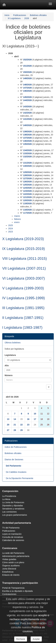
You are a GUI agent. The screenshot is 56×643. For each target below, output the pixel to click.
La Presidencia (9, 496)
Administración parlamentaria (15, 556)
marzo (17, 216)
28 (15, 430)
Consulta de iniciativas (12, 537)
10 (35, 413)
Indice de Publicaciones (16, 447)
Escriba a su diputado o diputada (17, 591)
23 (28, 424)
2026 (26, 18)
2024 (10, 228)
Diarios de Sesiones (14, 459)
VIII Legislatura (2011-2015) (24, 258)
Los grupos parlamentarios (14, 515)
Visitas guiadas (9, 559)
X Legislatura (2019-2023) (23, 239)
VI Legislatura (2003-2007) (23, 278)
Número (9, 375)
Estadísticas (7, 572)
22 (21, 424)
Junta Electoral (9, 568)
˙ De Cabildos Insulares (15, 472)
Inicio (6, 15)
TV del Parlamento (11, 528)
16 (28, 419)
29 (21, 430)
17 (35, 419)
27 (8, 430)
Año (7, 365)
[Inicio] (4, 4)
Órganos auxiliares (11, 565)
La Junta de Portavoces (13, 502)
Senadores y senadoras (13, 508)
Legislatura (10, 355)
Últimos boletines (13, 342)
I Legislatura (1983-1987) (22, 327)
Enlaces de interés (10, 575)
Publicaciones (19, 15)
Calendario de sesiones (13, 540)
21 (15, 424)
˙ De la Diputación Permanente (19, 478)
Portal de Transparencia (13, 588)
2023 (10, 231)
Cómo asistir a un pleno (13, 562)
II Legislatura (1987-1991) (22, 318)
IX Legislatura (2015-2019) (23, 249)
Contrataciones (9, 594)
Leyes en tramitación (12, 534)
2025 (10, 225)
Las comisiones (9, 512)
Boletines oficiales (38, 15)
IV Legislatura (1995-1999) (23, 298)
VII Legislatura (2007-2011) (24, 268)
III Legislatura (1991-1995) (23, 308)
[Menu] (50, 3)
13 (8, 419)
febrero (17, 219)
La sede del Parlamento (13, 553)
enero (17, 222)
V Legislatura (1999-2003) (23, 288)
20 (8, 424)
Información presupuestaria (15, 597)
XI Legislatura (14, 18)
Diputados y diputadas (12, 505)
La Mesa (6, 499)
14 (15, 419)
